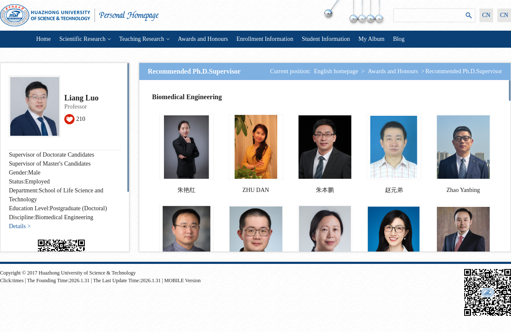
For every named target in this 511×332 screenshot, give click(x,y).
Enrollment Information (264, 39)
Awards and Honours (203, 39)
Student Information (326, 39)
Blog (399, 39)
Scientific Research (84, 39)
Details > (20, 226)
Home (43, 39)
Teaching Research (144, 39)
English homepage (336, 71)
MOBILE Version (182, 280)
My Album (372, 39)
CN (486, 15)
